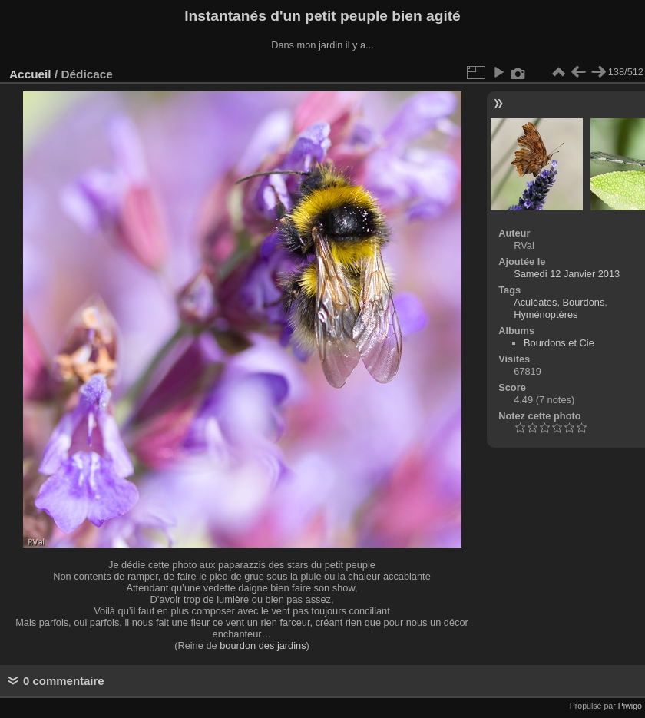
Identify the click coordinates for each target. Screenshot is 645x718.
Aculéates (535, 302)
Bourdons (584, 302)
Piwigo (630, 705)
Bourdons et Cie (559, 343)
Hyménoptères (545, 314)
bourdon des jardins (263, 645)
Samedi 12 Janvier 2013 (567, 274)
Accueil (30, 74)
